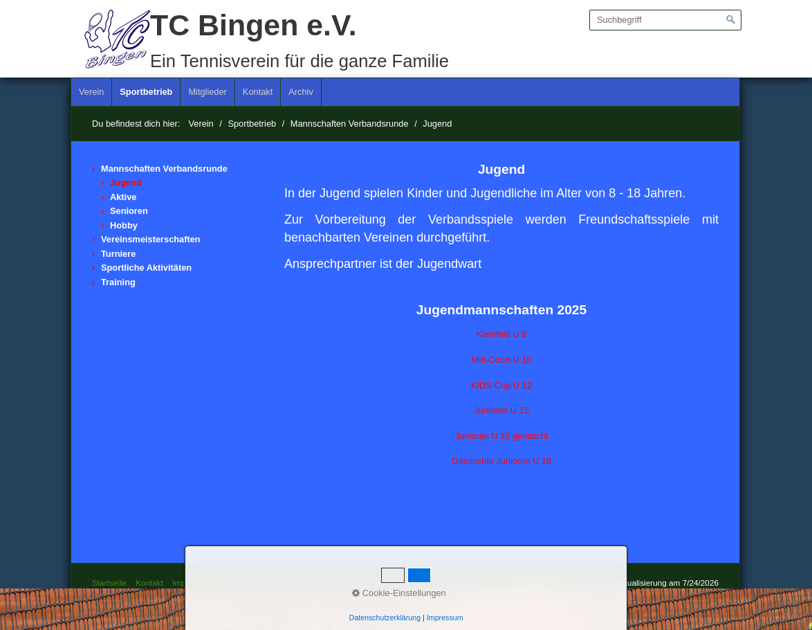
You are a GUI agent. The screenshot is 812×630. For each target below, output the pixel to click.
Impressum (192, 582)
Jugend (126, 182)
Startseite (109, 582)
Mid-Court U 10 (502, 359)
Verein (91, 92)
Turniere (118, 254)
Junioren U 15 (501, 410)
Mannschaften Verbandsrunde (164, 168)
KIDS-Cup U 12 (501, 385)
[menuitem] (91, 92)
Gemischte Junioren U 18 (501, 461)
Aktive (123, 197)
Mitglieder (207, 92)
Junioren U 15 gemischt (501, 436)
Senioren (129, 211)
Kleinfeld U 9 (502, 334)
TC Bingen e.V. (253, 25)
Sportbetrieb (146, 92)
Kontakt (258, 92)
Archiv (300, 92)
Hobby (124, 225)
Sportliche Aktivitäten (146, 267)
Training (118, 282)
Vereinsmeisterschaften (151, 239)
